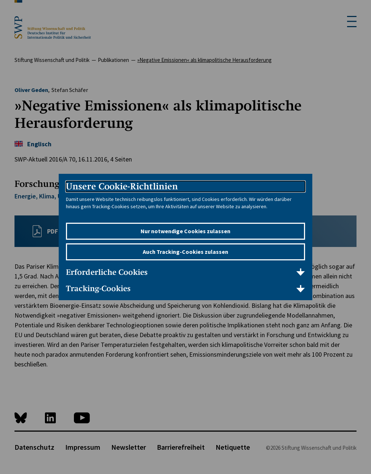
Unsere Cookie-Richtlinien (122, 186)
